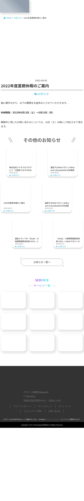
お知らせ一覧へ (42, 260)
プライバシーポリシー (53, 493)
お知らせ (43, 94)
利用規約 (66, 493)
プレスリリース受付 (33, 484)
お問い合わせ (54, 484)
